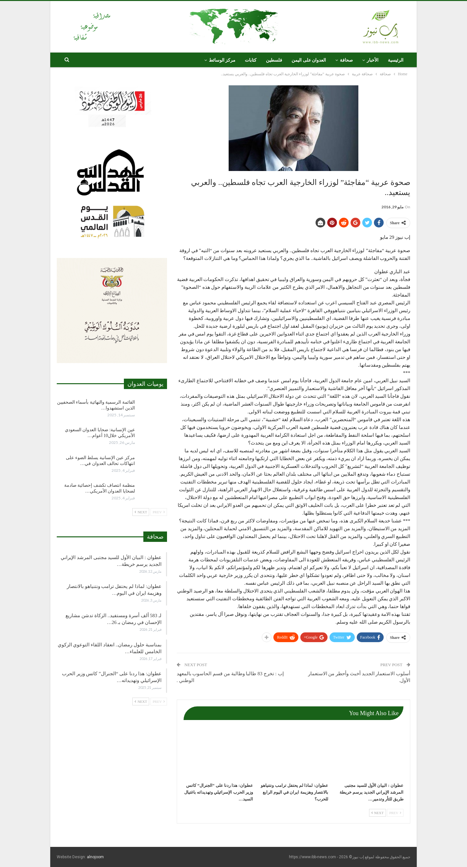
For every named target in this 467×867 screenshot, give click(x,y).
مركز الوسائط (222, 60)
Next (377, 813)
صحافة (346, 60)
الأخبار (372, 60)
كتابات (251, 60)
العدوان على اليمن (309, 60)
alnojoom (95, 857)
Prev (395, 813)
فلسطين (274, 60)
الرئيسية (395, 60)
